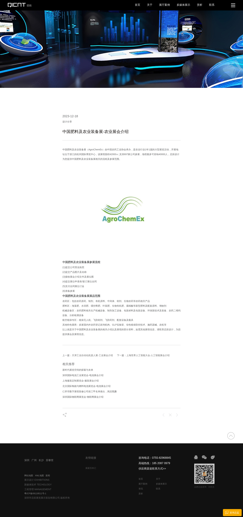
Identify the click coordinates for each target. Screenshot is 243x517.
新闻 (48, 475)
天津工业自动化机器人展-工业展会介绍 (92, 355)
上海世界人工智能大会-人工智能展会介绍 (148, 355)
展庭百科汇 (90, 468)
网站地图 (28, 475)
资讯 (141, 488)
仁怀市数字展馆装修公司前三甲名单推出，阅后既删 (89, 391)
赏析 (199, 4)
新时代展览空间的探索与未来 (77, 369)
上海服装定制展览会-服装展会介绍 (80, 380)
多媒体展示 (183, 4)
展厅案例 (164, 4)
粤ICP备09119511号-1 (35, 493)
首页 (137, 4)
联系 (211, 4)
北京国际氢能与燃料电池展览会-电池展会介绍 (86, 386)
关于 (149, 4)
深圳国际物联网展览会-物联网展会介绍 (82, 397)
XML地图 (39, 475)
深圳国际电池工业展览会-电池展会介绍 (82, 375)
